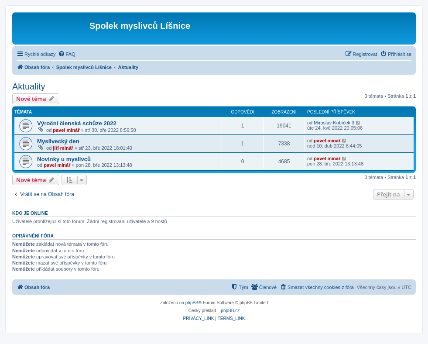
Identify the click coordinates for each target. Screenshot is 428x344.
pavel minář (66, 130)
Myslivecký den (58, 141)
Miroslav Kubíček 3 (334, 122)
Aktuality (28, 86)
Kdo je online (30, 213)
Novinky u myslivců (64, 159)
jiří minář (63, 148)
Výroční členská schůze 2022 (76, 123)
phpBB (192, 302)
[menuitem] (66, 54)
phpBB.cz (230, 310)
